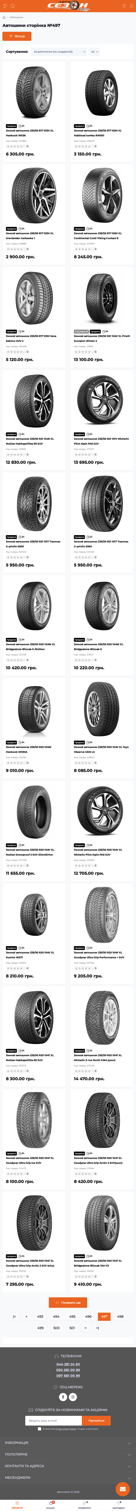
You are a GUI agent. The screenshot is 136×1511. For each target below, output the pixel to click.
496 (88, 1317)
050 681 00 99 (68, 1370)
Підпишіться (96, 1420)
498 (120, 1317)
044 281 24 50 (68, 1364)
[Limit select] (94, 51)
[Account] (131, 6)
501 (72, 1328)
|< (14, 1317)
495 (72, 1317)
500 (56, 1328)
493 (40, 1317)
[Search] (13, 6)
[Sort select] (59, 51)
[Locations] (124, 6)
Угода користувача (66, 1429)
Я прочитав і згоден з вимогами (70, 1429)
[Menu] (5, 6)
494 (56, 1317)
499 (40, 1328)
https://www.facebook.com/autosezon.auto (63, 1397)
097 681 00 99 (68, 1376)
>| (97, 1328)
